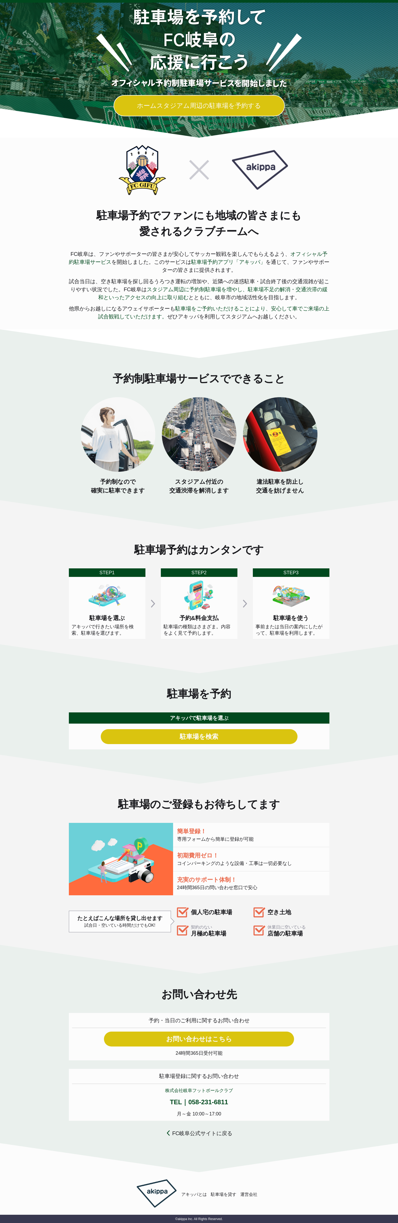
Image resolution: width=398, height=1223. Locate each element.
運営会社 (248, 1194)
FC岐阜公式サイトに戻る (202, 1133)
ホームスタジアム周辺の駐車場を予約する (199, 105)
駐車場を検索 (199, 736)
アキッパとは (194, 1194)
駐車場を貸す (223, 1194)
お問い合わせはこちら (199, 1039)
